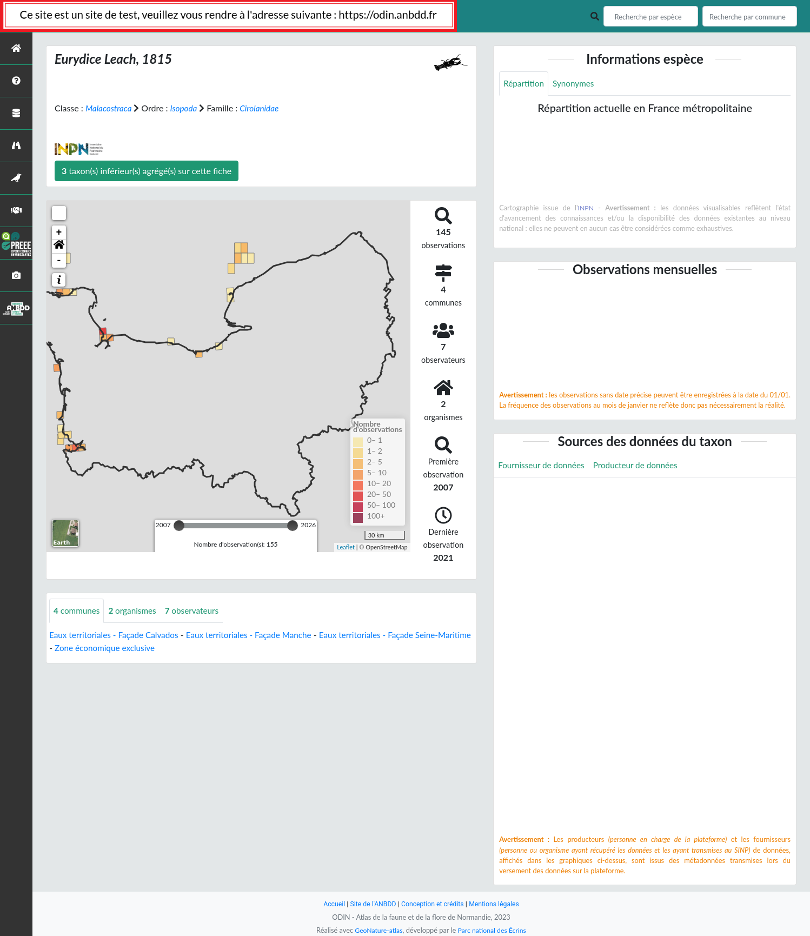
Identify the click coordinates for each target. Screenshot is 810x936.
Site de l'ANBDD (371, 904)
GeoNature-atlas (377, 930)
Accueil (330, 904)
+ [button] (59, 232)
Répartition (524, 83)
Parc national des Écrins (493, 930)
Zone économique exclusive (143, 648)
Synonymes (576, 83)
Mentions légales (497, 904)
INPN (585, 208)
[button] (59, 247)
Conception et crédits (433, 904)
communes (78, 611)
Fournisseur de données (543, 466)
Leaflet (346, 546)
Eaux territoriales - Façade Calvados (116, 635)
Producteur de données (641, 466)
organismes (136, 611)
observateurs (197, 611)
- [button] (59, 260)
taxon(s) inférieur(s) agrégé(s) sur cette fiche (146, 170)
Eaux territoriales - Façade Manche (257, 635)
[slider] (179, 525)
